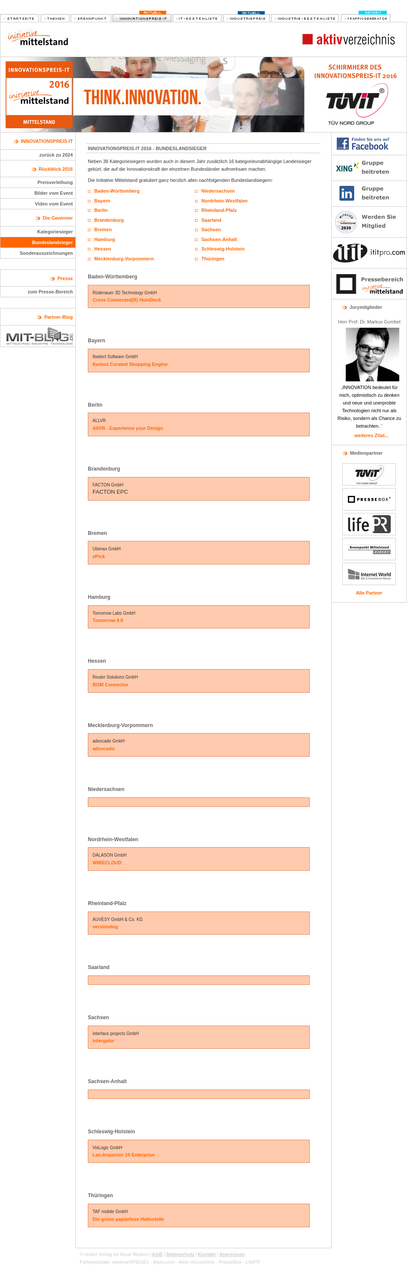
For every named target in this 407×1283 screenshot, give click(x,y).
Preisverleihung (55, 182)
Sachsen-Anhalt (219, 239)
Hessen (102, 248)
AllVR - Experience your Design (128, 428)
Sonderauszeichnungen (46, 253)
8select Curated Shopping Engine (130, 364)
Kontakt (207, 1254)
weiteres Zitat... (371, 435)
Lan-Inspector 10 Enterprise (124, 1154)
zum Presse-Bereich (50, 291)
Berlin (101, 210)
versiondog (105, 926)
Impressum (232, 1254)
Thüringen (212, 258)
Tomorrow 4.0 (108, 620)
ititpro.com (164, 1262)
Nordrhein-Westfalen (224, 200)
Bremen (103, 229)
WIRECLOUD (107, 862)
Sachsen (211, 229)
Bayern (102, 200)
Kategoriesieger (55, 231)
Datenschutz (180, 1254)
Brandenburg (109, 220)
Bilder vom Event (53, 193)
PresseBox (230, 1262)
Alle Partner (369, 592)
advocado (103, 748)
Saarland (211, 220)
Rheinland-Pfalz (219, 210)
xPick (99, 556)
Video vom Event (54, 203)
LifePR (253, 1262)
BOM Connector (111, 684)
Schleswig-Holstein (223, 248)
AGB (157, 1254)
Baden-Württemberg (117, 190)
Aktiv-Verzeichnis (197, 1262)
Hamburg (104, 239)
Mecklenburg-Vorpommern (124, 258)
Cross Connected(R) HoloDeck (127, 299)
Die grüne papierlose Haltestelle (128, 1219)
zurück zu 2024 (56, 154)
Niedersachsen (218, 190)
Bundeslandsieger (52, 242)
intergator (103, 1040)
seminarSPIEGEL (130, 1262)
